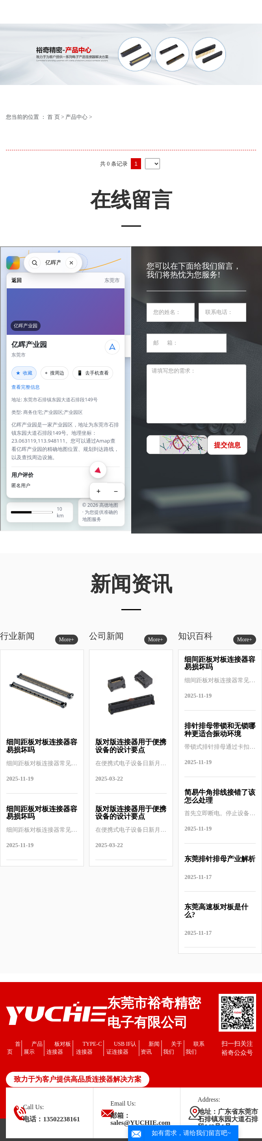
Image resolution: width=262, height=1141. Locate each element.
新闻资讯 (150, 1048)
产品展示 (33, 1048)
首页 (13, 1048)
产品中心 (76, 117)
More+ (66, 640)
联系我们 (195, 1048)
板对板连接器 (58, 1048)
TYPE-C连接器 (89, 1048)
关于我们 (172, 1048)
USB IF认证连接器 (121, 1048)
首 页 (53, 117)
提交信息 (227, 445)
